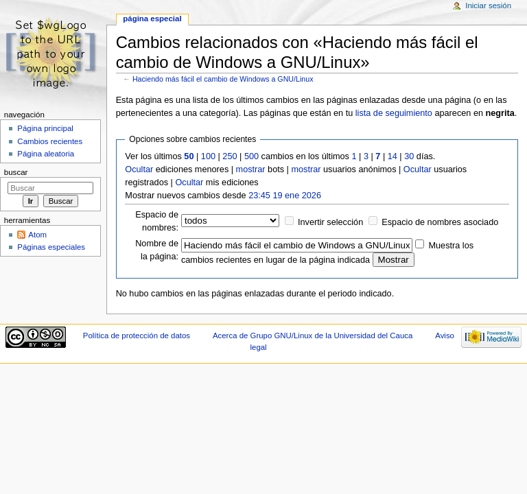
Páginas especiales (51, 247)
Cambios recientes (49, 141)
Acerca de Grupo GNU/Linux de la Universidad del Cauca (312, 335)
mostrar (251, 169)
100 (208, 156)
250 (229, 156)
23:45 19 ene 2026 (284, 195)
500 (251, 156)
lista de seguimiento (393, 113)
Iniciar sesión (488, 5)
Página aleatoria (45, 154)
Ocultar (139, 169)
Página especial (152, 18)
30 (409, 156)
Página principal (45, 128)
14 (392, 156)
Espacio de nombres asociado (440, 222)
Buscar (16, 172)
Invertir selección (330, 222)
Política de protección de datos (136, 335)
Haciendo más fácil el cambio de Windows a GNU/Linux (223, 79)
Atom (37, 235)
